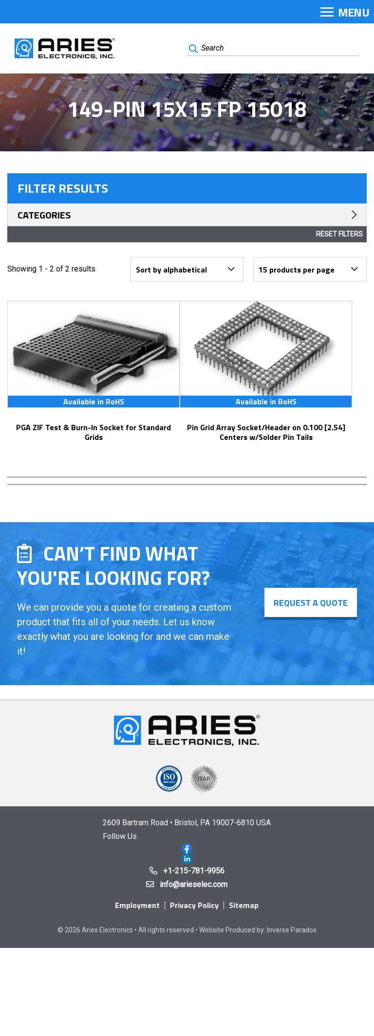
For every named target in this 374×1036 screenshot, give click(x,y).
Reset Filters (339, 234)
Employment (137, 905)
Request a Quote (311, 602)
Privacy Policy (194, 905)
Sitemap (244, 905)
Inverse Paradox (292, 930)
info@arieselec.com (193, 884)
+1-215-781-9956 (193, 870)
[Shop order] (187, 269)
